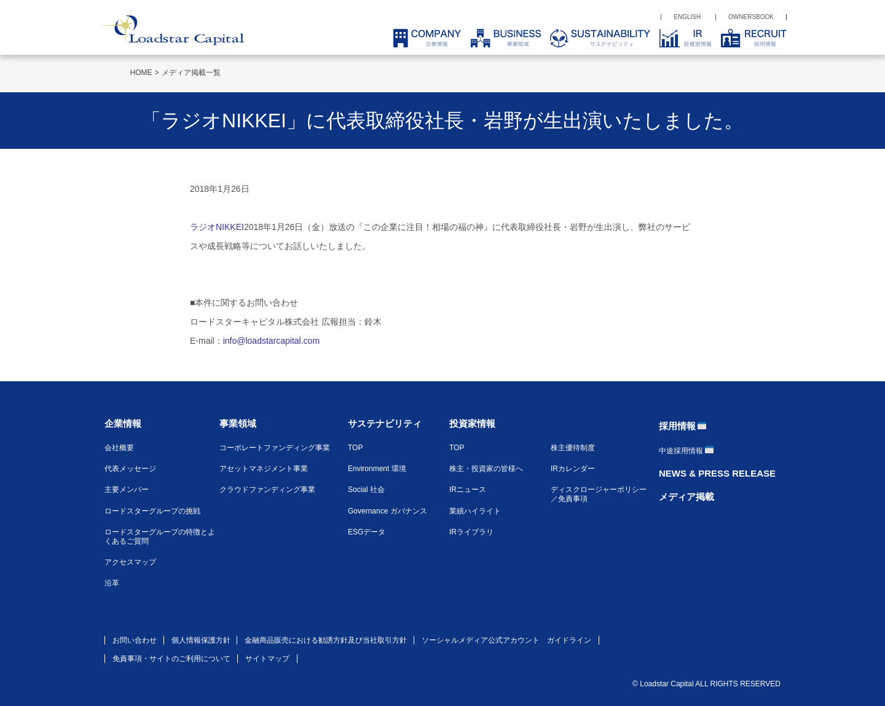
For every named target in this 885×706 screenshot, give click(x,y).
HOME (141, 72)
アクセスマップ (130, 562)
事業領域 (237, 423)
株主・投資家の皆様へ (486, 468)
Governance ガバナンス (387, 511)
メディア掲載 (686, 496)
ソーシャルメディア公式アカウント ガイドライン (506, 640)
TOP (355, 447)
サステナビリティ (385, 423)
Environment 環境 (377, 468)
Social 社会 (366, 489)
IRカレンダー (573, 468)
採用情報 (677, 426)
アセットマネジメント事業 (263, 468)
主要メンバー (126, 489)
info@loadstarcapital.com (271, 341)
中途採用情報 (681, 450)
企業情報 (122, 423)
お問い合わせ (134, 640)
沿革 (111, 583)
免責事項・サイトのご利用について (171, 658)
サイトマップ (267, 658)
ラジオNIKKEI (217, 227)
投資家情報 (472, 423)
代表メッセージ (130, 468)
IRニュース (467, 489)
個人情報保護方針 (200, 640)
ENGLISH (687, 17)
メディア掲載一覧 (191, 72)
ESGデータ (366, 532)
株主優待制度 (573, 447)
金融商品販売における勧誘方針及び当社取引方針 (326, 640)
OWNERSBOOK (751, 17)
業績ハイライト (475, 511)
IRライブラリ (471, 532)
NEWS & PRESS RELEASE (717, 473)
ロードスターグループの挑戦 (152, 511)
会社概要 (119, 447)
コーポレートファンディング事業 (274, 447)
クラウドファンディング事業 (267, 489)
